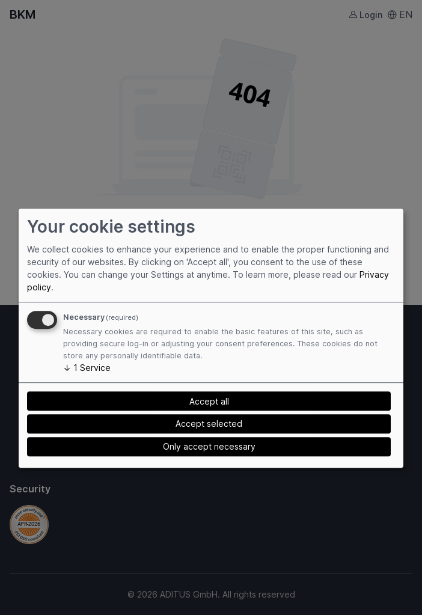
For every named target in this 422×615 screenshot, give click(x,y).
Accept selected (209, 424)
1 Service (87, 368)
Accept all (209, 401)
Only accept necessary (209, 446)
